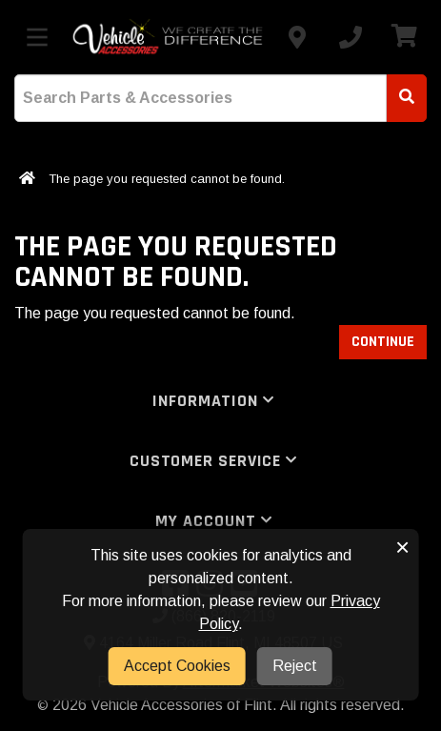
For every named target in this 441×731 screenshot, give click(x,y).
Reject (294, 666)
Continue (382, 342)
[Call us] (350, 37)
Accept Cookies (177, 666)
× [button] (402, 547)
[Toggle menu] (37, 37)
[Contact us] (297, 37)
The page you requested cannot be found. (167, 179)
